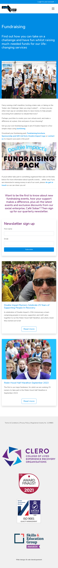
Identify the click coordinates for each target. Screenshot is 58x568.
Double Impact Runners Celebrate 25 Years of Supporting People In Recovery (26, 306)
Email (6, 239)
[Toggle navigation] (53, 8)
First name (8, 229)
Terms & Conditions (12, 423)
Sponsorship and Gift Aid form (15, 136)
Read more (29, 328)
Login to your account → (47, 2)
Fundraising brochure (36, 133)
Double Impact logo (36, 136)
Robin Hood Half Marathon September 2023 (26, 382)
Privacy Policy (25, 423)
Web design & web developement (29, 560)
